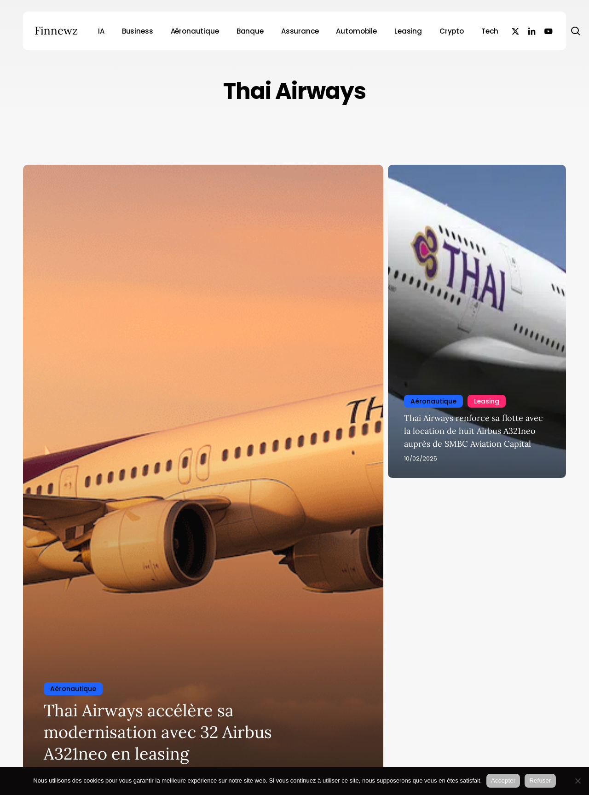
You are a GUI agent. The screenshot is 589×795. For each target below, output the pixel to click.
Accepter (503, 780)
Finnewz (56, 30)
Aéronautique (73, 688)
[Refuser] (577, 780)
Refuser (540, 780)
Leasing (486, 401)
